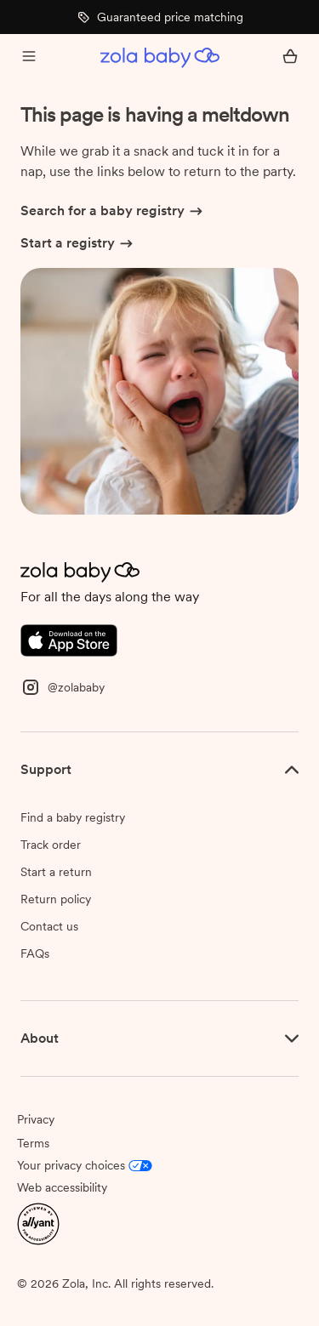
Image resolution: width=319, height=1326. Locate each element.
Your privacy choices (84, 1165)
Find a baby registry (72, 817)
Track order (50, 844)
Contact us (49, 926)
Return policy (55, 899)
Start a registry (77, 244)
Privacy (35, 1119)
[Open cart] (290, 58)
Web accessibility (62, 1187)
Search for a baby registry (112, 211)
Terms (33, 1143)
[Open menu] (28, 58)
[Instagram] (62, 686)
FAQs (34, 953)
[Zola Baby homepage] (159, 58)
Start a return (56, 872)
